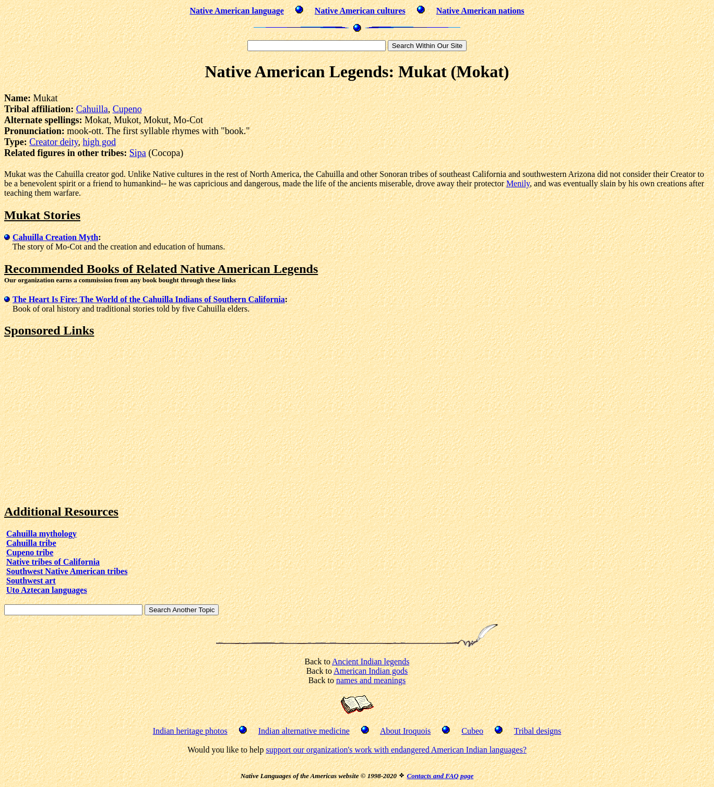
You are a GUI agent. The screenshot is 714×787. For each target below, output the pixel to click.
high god (99, 142)
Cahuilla (92, 109)
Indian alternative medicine (304, 730)
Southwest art (31, 580)
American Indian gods (371, 670)
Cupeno (127, 109)
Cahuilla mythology (41, 533)
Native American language (236, 10)
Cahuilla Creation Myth (55, 237)
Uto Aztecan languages (46, 590)
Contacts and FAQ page (440, 776)
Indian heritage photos (190, 730)
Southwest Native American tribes (66, 571)
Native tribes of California (53, 561)
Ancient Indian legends (370, 661)
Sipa (137, 153)
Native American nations (480, 10)
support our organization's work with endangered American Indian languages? (396, 749)
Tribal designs (538, 730)
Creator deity (53, 142)
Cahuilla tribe (31, 543)
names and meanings (371, 680)
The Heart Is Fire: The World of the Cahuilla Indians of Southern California (149, 299)
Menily (518, 183)
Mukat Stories (42, 215)
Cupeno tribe (29, 552)
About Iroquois (405, 730)
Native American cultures (360, 10)
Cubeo (472, 730)
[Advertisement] (92, 421)
